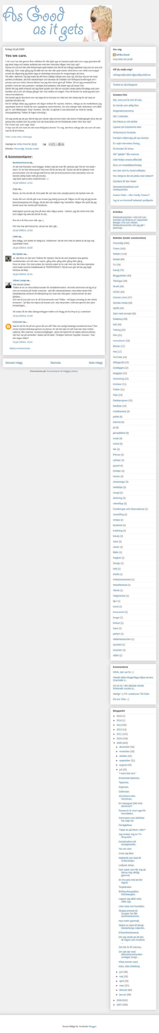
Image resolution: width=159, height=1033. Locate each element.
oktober (123, 756)
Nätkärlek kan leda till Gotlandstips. (130, 859)
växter (116, 547)
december (124, 747)
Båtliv (116, 552)
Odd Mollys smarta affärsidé (127, 159)
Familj (116, 270)
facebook (117, 525)
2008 (119, 1000)
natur (115, 628)
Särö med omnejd (122, 313)
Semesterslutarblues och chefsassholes (125, 188)
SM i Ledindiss (120, 116)
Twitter (7, 137)
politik (116, 416)
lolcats (116, 536)
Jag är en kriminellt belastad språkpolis (133, 200)
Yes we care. (125, 849)
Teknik (116, 590)
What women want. (128, 962)
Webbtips (118, 487)
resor (115, 541)
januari (123, 994)
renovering (118, 378)
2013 (119, 725)
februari (123, 990)
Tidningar (118, 281)
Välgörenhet (119, 596)
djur (115, 601)
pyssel (116, 465)
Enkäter (117, 471)
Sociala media (32, 148)
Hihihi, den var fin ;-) (123, 672)
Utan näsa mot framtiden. (132, 906)
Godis (116, 574)
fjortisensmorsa (21, 162)
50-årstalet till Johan (123, 148)
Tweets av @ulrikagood (125, 84)
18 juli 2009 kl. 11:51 (22, 183)
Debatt (116, 259)
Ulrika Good (122, 54)
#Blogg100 (118, 362)
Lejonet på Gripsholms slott (127, 127)
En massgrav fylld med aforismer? (130, 804)
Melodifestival (120, 585)
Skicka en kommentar (19, 348)
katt (115, 324)
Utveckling (118, 514)
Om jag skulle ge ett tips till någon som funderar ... (132, 940)
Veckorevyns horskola (124, 132)
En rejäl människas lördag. (126, 143)
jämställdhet (119, 433)
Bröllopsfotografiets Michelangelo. (129, 893)
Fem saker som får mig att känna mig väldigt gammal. (132, 872)
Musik (116, 286)
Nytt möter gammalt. (129, 920)
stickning (117, 498)
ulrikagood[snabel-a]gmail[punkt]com (132, 74)
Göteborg (118, 319)
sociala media (16, 137)
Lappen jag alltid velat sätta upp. (130, 900)
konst (115, 606)
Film (115, 335)
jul (114, 427)
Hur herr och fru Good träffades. (129, 170)
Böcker (116, 346)
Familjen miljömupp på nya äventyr (131, 138)
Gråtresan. (124, 791)
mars (122, 985)
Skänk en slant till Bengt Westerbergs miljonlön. (132, 926)
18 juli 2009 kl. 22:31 (22, 274)
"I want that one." (127, 773)
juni (121, 972)
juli (121, 769)
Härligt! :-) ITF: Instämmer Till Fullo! (131, 694)
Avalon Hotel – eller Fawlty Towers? (131, 195)
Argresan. (124, 787)
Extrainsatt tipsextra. (129, 778)
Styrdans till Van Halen (124, 181)
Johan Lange (19, 280)
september (125, 760)
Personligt (19, 148)
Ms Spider (18, 254)
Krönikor (117, 384)
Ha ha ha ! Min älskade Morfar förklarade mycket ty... (128, 687)
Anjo (15, 189)
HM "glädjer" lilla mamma (126, 154)
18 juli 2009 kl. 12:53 (22, 230)
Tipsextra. (124, 782)
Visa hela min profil (122, 59)
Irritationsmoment (122, 579)
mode (116, 438)
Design (116, 563)
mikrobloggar (27, 137)
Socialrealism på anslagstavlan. (127, 843)
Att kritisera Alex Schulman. (127, 797)
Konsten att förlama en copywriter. (130, 220)
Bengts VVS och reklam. (125, 222)
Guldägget (118, 368)
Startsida (56, 362)
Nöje (115, 395)
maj (121, 976)
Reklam (117, 254)
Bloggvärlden (120, 275)
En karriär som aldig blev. (126, 105)
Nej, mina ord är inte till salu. (127, 100)
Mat (115, 351)
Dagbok (117, 557)
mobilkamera (119, 411)
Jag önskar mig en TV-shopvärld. (130, 835)
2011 (119, 734)
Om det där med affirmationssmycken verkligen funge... (130, 954)
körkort (116, 623)
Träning (117, 330)
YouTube (117, 357)
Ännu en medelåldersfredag (127, 165)
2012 (119, 729)
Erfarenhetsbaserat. (129, 932)
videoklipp (118, 503)
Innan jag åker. (126, 853)
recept (116, 492)
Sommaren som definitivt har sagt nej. (131, 819)
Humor (116, 476)
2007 (119, 1004)
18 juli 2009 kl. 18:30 (22, 248)
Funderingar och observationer (129, 509)
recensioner (119, 340)
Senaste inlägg (13, 362)
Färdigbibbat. (125, 825)
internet (117, 422)
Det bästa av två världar (125, 121)
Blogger (92, 1026)
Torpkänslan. (125, 887)
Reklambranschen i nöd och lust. (130, 217)
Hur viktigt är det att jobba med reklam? (133, 176)
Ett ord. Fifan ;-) (121, 699)
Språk (116, 308)
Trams (116, 248)
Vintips (116, 520)
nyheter (117, 460)
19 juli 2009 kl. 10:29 (22, 316)
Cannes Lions (120, 297)
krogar (116, 617)
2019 (119, 716)
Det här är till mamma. (130, 947)
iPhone (116, 454)
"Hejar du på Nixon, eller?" (132, 829)
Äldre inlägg (95, 362)
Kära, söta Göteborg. (129, 966)
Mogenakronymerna (123, 111)
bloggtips (117, 373)
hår (114, 449)
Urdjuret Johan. (127, 865)
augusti (123, 765)
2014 (119, 720)
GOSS (116, 292)
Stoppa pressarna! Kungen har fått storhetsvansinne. (129, 913)
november (124, 751)
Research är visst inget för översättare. (132, 812)
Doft (115, 568)
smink (116, 443)
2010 (119, 738)
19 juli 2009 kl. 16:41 (22, 342)
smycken (117, 650)
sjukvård (117, 644)
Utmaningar (119, 482)
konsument (118, 612)
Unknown (18, 322)
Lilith (15, 236)
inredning (118, 530)
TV (114, 264)
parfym (116, 633)
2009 (119, 743)
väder (116, 655)
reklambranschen (122, 639)
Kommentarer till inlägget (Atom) (62, 371)
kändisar (117, 406)
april (121, 981)
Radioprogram (120, 400)
